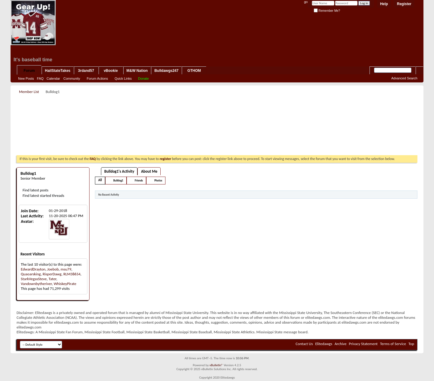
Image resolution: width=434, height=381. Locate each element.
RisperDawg (51, 274)
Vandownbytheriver (36, 283)
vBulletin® (216, 365)
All (100, 180)
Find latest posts (35, 190)
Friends (139, 180)
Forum (29, 71)
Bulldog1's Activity (119, 171)
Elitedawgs (323, 343)
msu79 (66, 269)
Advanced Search (404, 78)
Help (384, 4)
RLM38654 (71, 274)
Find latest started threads (43, 195)
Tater (52, 279)
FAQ (40, 78)
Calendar (53, 78)
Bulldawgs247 (166, 71)
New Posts (26, 78)
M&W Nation (137, 71)
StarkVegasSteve (34, 279)
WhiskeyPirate (65, 283)
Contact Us (304, 343)
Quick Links (123, 78)
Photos (158, 180)
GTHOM (194, 71)
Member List (29, 91)
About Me (149, 171)
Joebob (53, 269)
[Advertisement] (217, 109)
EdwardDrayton (33, 269)
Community (71, 78)
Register (404, 4)
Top (411, 343)
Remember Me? (327, 10)
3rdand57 (86, 71)
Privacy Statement (363, 343)
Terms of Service (393, 343)
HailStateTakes (58, 71)
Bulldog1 (118, 180)
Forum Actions (97, 78)
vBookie (111, 71)
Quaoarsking (31, 274)
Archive (340, 343)
